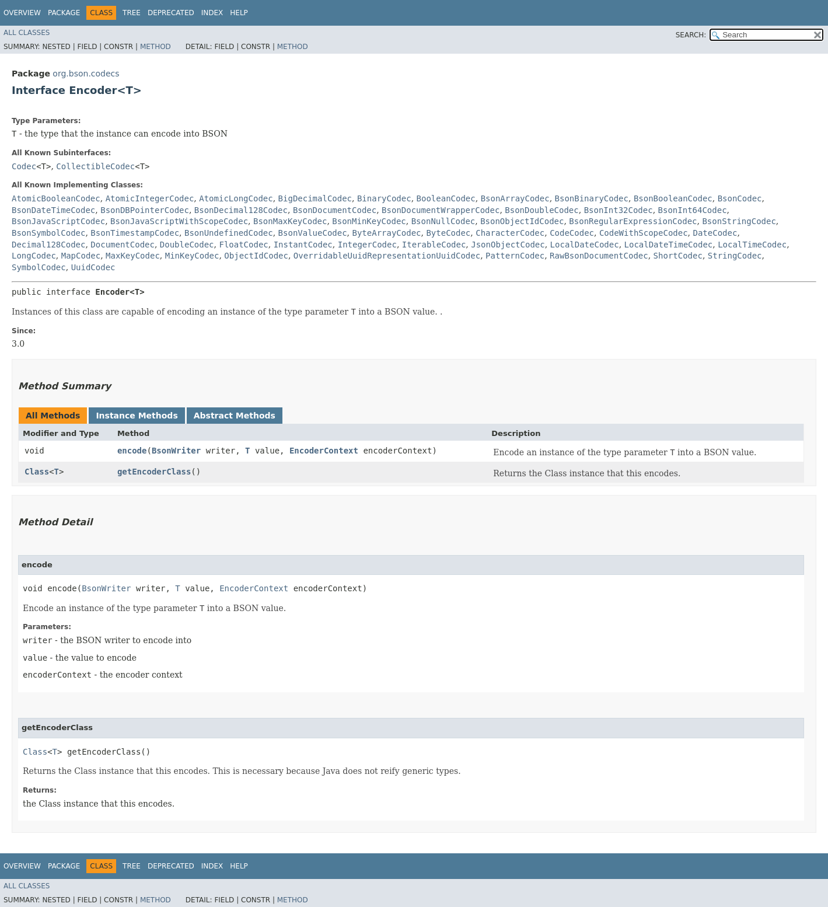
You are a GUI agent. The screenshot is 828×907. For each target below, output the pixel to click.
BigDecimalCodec (315, 198)
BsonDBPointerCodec (144, 210)
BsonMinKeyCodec (369, 221)
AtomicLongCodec (235, 198)
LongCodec (34, 255)
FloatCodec (243, 244)
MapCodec (80, 255)
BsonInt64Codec (692, 210)
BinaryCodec (384, 198)
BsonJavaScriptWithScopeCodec (179, 221)
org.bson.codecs (86, 73)
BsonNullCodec (443, 221)
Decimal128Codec (48, 244)
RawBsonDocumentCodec (599, 255)
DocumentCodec (122, 244)
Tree (132, 13)
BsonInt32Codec (618, 210)
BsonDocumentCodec (334, 210)
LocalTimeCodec (752, 244)
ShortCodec (678, 255)
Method (155, 47)
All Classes (27, 33)
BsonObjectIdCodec (522, 221)
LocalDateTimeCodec (668, 244)
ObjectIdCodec (256, 255)
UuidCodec (93, 267)
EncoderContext (323, 450)
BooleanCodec (446, 198)
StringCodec (735, 255)
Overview (22, 13)
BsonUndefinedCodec (228, 233)
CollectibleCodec (95, 166)
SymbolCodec (39, 267)
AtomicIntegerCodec (150, 198)
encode (132, 450)
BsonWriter (176, 450)
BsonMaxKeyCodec (290, 221)
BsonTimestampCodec (134, 233)
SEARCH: (691, 35)
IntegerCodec (367, 244)
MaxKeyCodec (133, 255)
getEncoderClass (154, 471)
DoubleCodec (187, 244)
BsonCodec (740, 198)
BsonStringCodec (738, 221)
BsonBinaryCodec (591, 198)
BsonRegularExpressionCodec (633, 221)
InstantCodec (303, 244)
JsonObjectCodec (507, 244)
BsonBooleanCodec (673, 198)
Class (37, 471)
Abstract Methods (234, 415)
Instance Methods (136, 415)
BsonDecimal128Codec (241, 210)
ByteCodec (448, 233)
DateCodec (715, 233)
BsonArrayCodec (515, 198)
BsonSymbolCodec (48, 233)
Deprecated (171, 13)
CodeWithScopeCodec (643, 233)
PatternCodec (514, 255)
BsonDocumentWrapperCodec (440, 210)
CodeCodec (572, 233)
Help (239, 13)
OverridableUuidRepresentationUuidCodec (387, 255)
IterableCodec (434, 244)
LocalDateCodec (584, 244)
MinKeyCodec (192, 255)
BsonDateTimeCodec (53, 210)
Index (212, 13)
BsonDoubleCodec (541, 210)
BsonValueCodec (312, 233)
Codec (24, 166)
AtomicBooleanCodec (56, 198)
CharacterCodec (510, 233)
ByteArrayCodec (386, 233)
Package (64, 13)
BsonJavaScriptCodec (58, 221)
